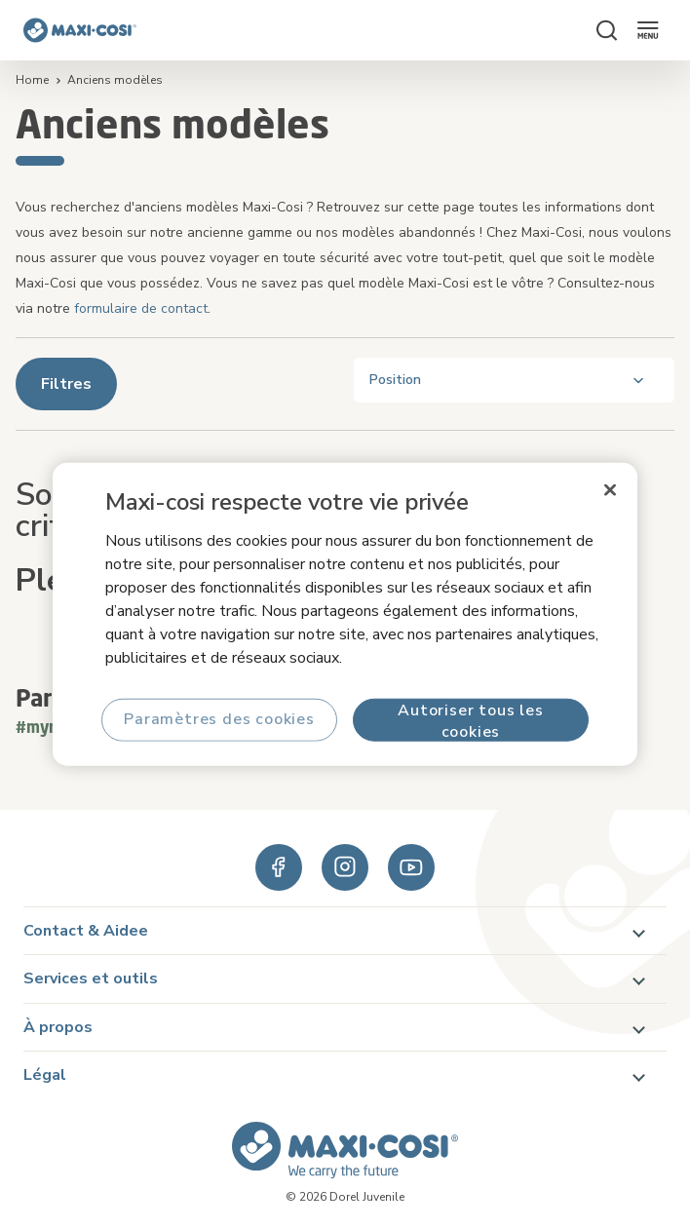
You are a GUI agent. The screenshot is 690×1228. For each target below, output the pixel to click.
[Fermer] (610, 490)
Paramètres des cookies (219, 719)
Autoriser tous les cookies (470, 720)
